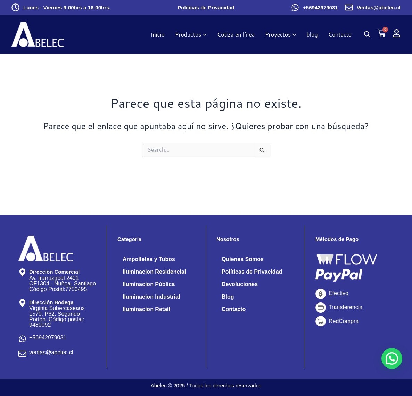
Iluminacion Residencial (154, 272)
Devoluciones (240, 284)
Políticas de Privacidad (252, 272)
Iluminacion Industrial (151, 297)
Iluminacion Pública (149, 284)
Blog (228, 297)
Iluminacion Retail (146, 309)
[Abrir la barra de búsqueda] (367, 34)
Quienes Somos (243, 259)
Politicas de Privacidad (206, 7)
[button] (391, 358)
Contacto (234, 309)
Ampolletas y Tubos (149, 259)
